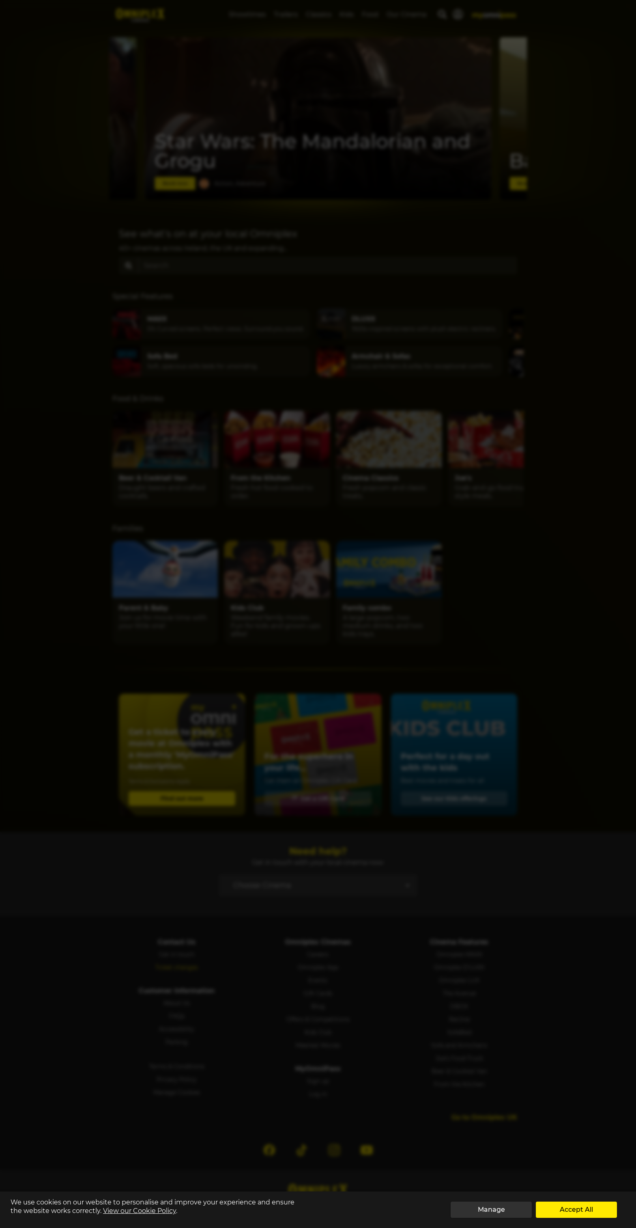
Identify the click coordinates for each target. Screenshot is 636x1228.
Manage (491, 1209)
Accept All (576, 1209)
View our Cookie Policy (139, 1211)
